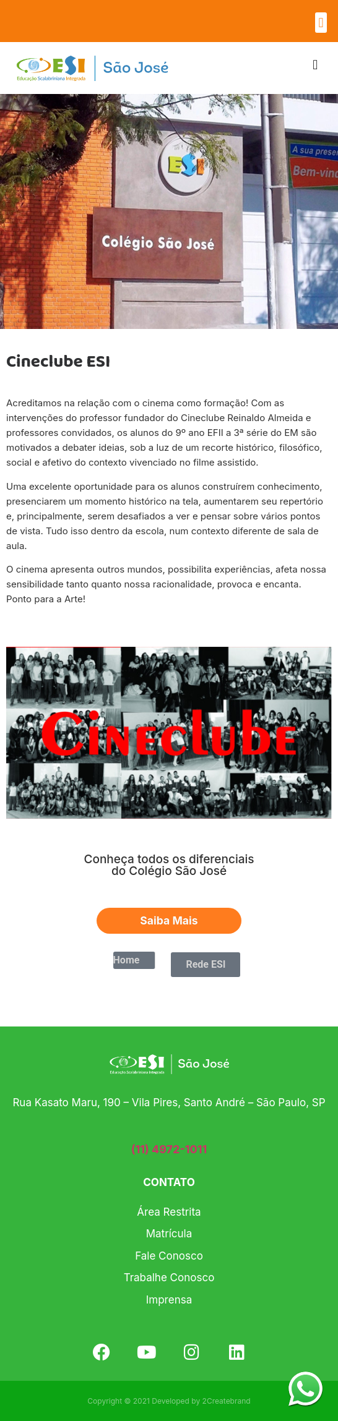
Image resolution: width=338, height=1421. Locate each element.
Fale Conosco (169, 1256)
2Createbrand (226, 1401)
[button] (321, 22)
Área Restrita (169, 1212)
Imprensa (169, 1300)
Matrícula (169, 1233)
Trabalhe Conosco (169, 1277)
